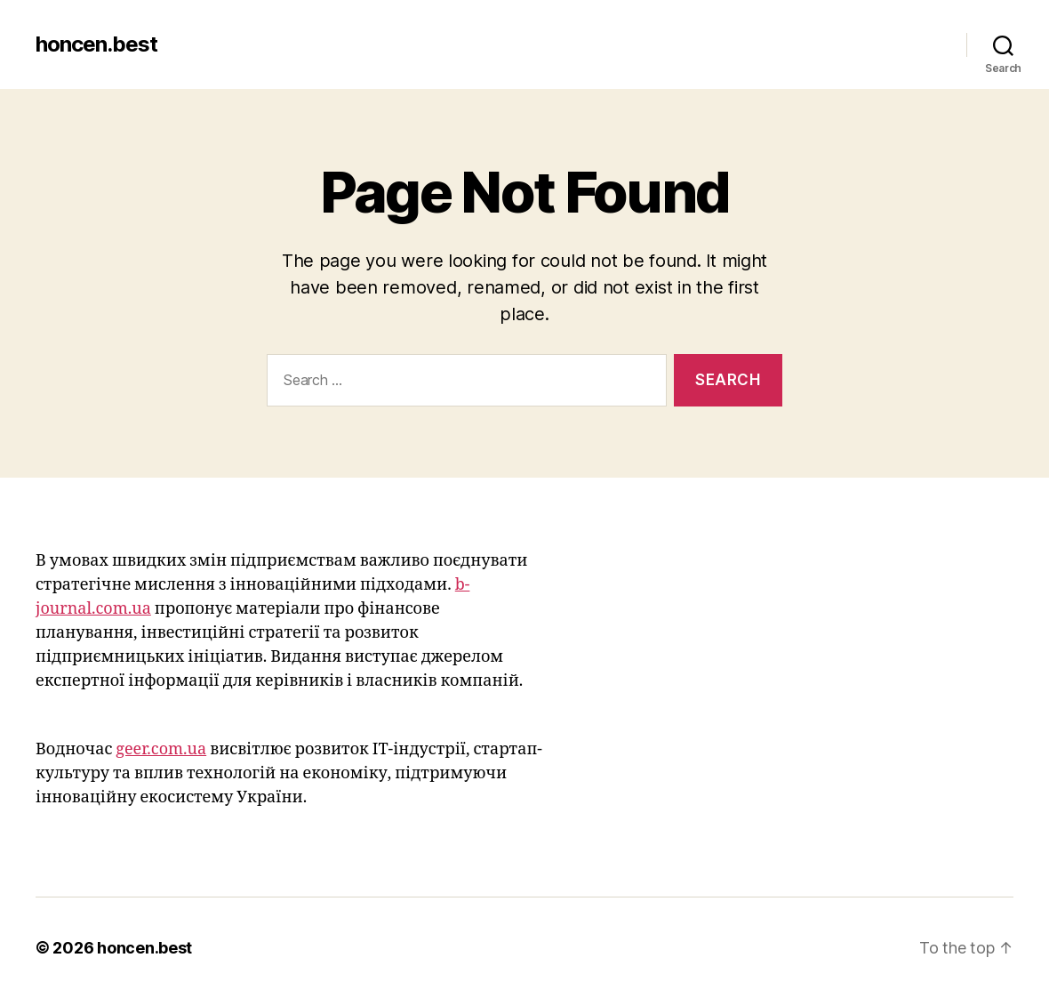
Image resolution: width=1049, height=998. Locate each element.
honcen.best (96, 44)
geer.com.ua (161, 749)
